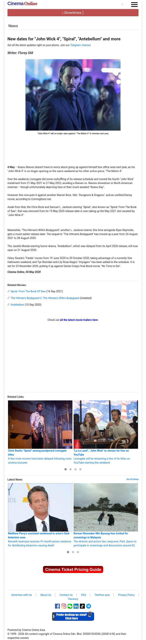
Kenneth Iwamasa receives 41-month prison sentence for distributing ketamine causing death (40, 515)
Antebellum (17, 304)
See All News (132, 479)
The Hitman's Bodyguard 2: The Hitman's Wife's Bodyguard (45, 298)
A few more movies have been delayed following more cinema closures (40, 432)
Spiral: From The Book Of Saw (28, 291)
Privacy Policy (126, 594)
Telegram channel (80, 45)
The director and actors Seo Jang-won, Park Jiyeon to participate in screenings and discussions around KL (106, 515)
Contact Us (66, 594)
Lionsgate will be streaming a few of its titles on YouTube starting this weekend (106, 432)
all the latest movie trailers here (79, 319)
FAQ (83, 594)
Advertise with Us (21, 594)
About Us (45, 594)
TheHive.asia (102, 594)
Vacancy (73, 598)
